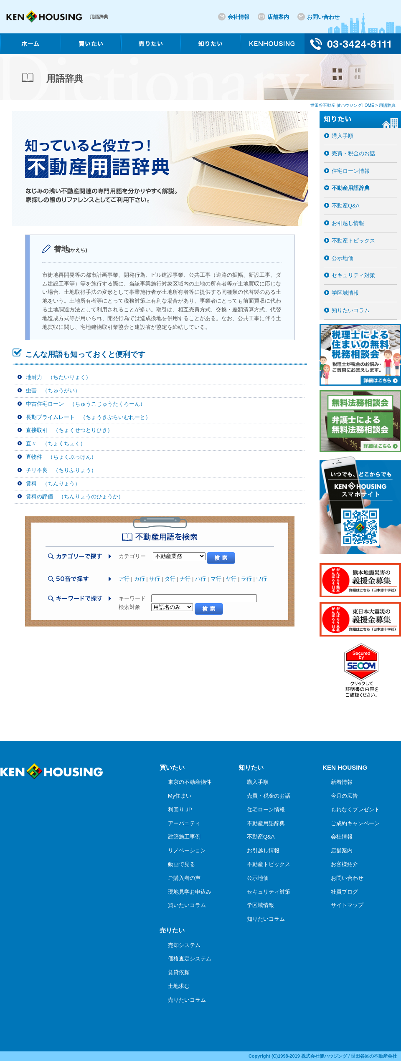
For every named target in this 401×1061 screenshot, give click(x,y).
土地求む (179, 986)
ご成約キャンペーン (355, 823)
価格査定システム (189, 958)
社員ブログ (344, 892)
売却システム (184, 945)
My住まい (179, 796)
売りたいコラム (187, 1000)
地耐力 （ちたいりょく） (58, 377)
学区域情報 (345, 293)
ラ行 (246, 579)
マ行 (216, 579)
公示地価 (342, 258)
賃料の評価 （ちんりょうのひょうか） (75, 496)
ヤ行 (231, 579)
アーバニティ (184, 823)
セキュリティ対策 (353, 275)
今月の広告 (344, 796)
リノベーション (187, 850)
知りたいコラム (351, 310)
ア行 (124, 579)
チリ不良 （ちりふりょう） (61, 470)
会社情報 (238, 17)
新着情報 (342, 782)
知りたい (251, 767)
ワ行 (261, 579)
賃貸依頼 (179, 972)
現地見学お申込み (189, 892)
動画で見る (181, 864)
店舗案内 (278, 17)
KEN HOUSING (344, 767)
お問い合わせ (323, 17)
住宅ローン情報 (351, 171)
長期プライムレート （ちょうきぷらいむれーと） (88, 417)
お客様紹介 (344, 864)
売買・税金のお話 (353, 153)
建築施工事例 (184, 837)
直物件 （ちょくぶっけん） (61, 457)
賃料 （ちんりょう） (53, 483)
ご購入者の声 (184, 878)
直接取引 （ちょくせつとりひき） (69, 430)
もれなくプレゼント (355, 809)
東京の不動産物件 (189, 782)
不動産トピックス (353, 240)
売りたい (172, 930)
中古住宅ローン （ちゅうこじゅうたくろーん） (85, 404)
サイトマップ (347, 905)
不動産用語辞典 (351, 188)
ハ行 (200, 579)
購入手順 (342, 136)
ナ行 (185, 579)
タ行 (170, 579)
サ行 (154, 579)
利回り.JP (180, 809)
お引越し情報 (348, 223)
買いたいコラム (187, 905)
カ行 (139, 579)
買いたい (172, 767)
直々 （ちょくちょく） (56, 443)
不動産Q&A (345, 205)
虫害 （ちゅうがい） (53, 390)
